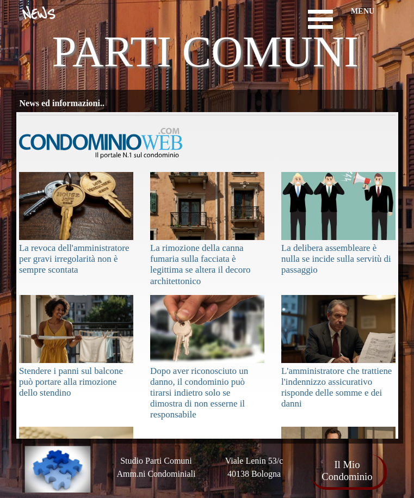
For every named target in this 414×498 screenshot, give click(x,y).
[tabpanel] (254, 467)
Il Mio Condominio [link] (347, 470)
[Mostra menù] (320, 19)
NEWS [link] (38, 14)
